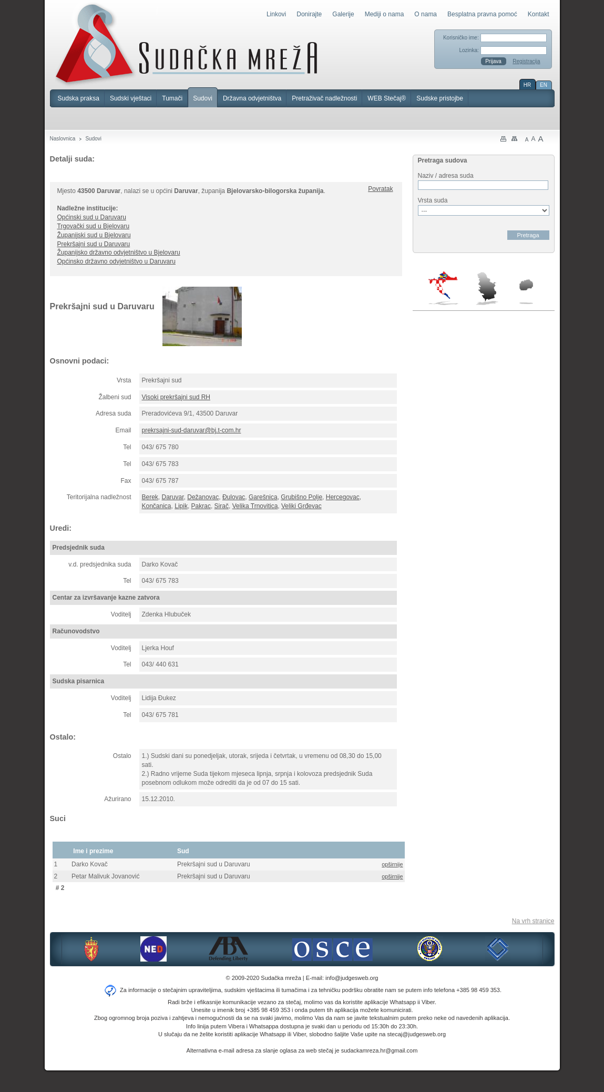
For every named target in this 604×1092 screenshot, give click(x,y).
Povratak (380, 189)
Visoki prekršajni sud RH (176, 397)
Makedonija (526, 291)
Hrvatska (443, 288)
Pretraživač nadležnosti (324, 98)
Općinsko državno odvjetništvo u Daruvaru (116, 261)
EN (543, 85)
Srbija (486, 288)
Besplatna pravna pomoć (482, 14)
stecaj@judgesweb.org (416, 1034)
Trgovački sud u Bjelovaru (93, 226)
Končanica (156, 506)
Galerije (343, 14)
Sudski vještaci (130, 98)
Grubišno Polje (301, 497)
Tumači (172, 98)
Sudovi (202, 98)
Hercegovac (343, 497)
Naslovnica (63, 138)
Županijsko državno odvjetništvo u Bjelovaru (118, 252)
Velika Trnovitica (255, 506)
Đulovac (233, 497)
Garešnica (263, 497)
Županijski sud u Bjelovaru (94, 235)
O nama (425, 14)
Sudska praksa (78, 98)
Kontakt (538, 14)
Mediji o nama (384, 14)
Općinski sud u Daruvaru (91, 217)
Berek (150, 497)
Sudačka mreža (186, 44)
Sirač (221, 506)
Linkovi (276, 14)
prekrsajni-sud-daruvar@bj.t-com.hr (191, 430)
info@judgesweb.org (351, 978)
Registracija (526, 61)
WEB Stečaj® (386, 98)
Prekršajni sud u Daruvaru (93, 244)
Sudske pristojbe (439, 98)
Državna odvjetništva (252, 98)
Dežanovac (203, 497)
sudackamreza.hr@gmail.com (379, 1050)
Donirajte (309, 14)
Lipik (181, 506)
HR (527, 85)
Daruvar (173, 497)
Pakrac (201, 506)
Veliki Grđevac (301, 506)
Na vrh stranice (533, 921)
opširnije (392, 864)
